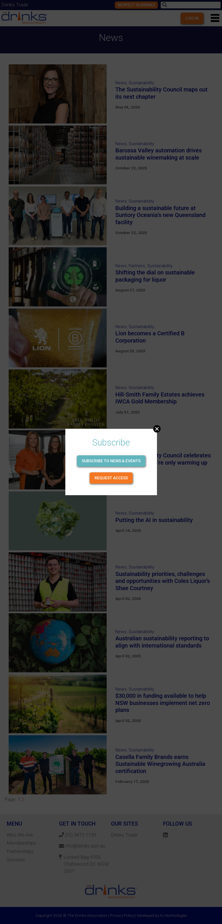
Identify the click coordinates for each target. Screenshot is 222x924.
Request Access (111, 478)
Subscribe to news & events (111, 461)
